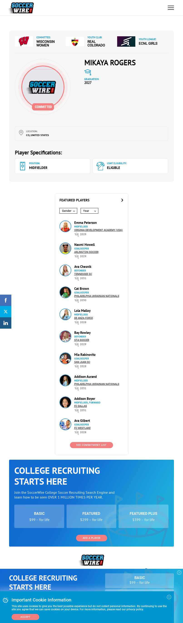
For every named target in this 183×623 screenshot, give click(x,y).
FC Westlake (82, 428)
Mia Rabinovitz (85, 354)
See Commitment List (91, 445)
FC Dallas (80, 406)
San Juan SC (82, 362)
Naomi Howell (84, 244)
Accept (25, 617)
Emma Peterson (85, 222)
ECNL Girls (148, 44)
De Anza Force (83, 318)
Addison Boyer (84, 398)
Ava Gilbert (82, 420)
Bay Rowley (82, 332)
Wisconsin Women (45, 43)
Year (86, 211)
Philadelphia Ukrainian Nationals (96, 296)
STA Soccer (81, 340)
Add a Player (92, 538)
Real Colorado (96, 43)
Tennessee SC (83, 274)
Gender (66, 211)
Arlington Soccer (86, 252)
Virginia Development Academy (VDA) (98, 230)
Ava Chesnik (82, 266)
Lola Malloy (82, 310)
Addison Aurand (85, 376)
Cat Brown (81, 288)
